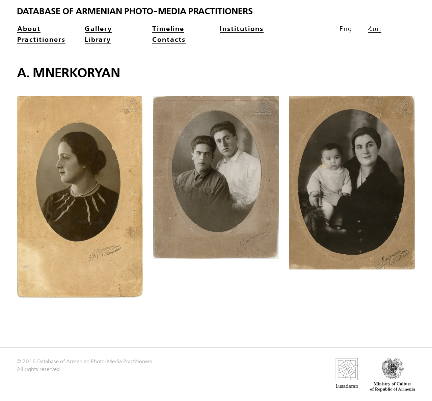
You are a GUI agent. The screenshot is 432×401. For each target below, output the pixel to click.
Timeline (168, 29)
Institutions (242, 29)
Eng (346, 29)
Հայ (374, 29)
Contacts (169, 40)
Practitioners (41, 40)
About (28, 29)
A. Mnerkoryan (68, 73)
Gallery (98, 29)
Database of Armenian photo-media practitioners (135, 11)
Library (98, 40)
